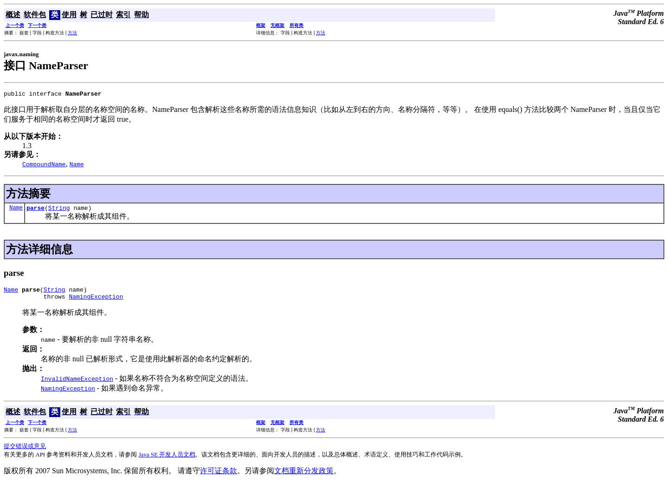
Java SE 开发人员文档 (167, 459)
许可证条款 (218, 476)
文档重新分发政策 (304, 476)
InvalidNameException (77, 384)
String (59, 210)
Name (16, 210)
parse (35, 210)
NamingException (96, 302)
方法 (72, 32)
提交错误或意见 (25, 451)
